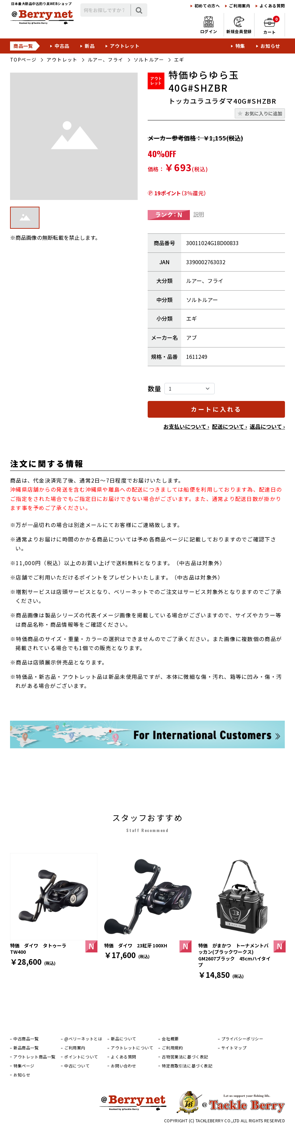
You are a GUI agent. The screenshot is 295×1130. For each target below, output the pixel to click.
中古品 (62, 45)
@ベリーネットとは (83, 1038)
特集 (240, 45)
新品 (89, 45)
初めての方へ (207, 5)
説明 (198, 214)
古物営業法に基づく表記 (185, 1056)
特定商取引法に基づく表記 (187, 1065)
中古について (77, 1065)
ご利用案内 (239, 5)
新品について (123, 1038)
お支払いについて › (186, 426)
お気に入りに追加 (263, 113)
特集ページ (23, 1065)
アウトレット (124, 45)
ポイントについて (81, 1056)
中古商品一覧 (26, 1038)
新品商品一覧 (26, 1047)
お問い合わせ (123, 1065)
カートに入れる (216, 409)
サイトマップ (234, 1047)
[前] (13, 896)
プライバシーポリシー (242, 1038)
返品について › (267, 426)
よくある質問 (272, 5)
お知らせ (270, 45)
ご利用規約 (172, 1047)
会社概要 (170, 1038)
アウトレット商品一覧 (34, 1056)
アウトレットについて (132, 1047)
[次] (281, 896)
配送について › (229, 426)
